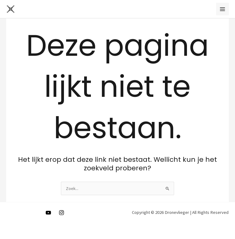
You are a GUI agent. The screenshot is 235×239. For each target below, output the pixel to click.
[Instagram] (61, 212)
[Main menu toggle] (222, 9)
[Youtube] (48, 212)
